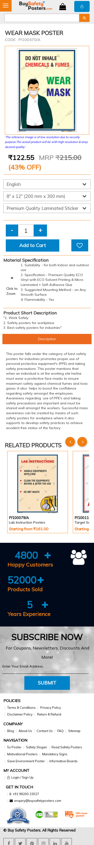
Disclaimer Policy (20, 714)
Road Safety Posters (67, 747)
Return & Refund (49, 714)
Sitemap (74, 731)
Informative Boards (63, 761)
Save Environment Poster (26, 761)
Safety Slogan (36, 747)
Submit (47, 683)
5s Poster (14, 747)
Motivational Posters (22, 754)
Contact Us (45, 731)
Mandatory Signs (54, 754)
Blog (10, 731)
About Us (25, 731)
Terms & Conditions (21, 707)
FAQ (60, 731)
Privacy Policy (50, 707)
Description (47, 339)
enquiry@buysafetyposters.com (37, 801)
